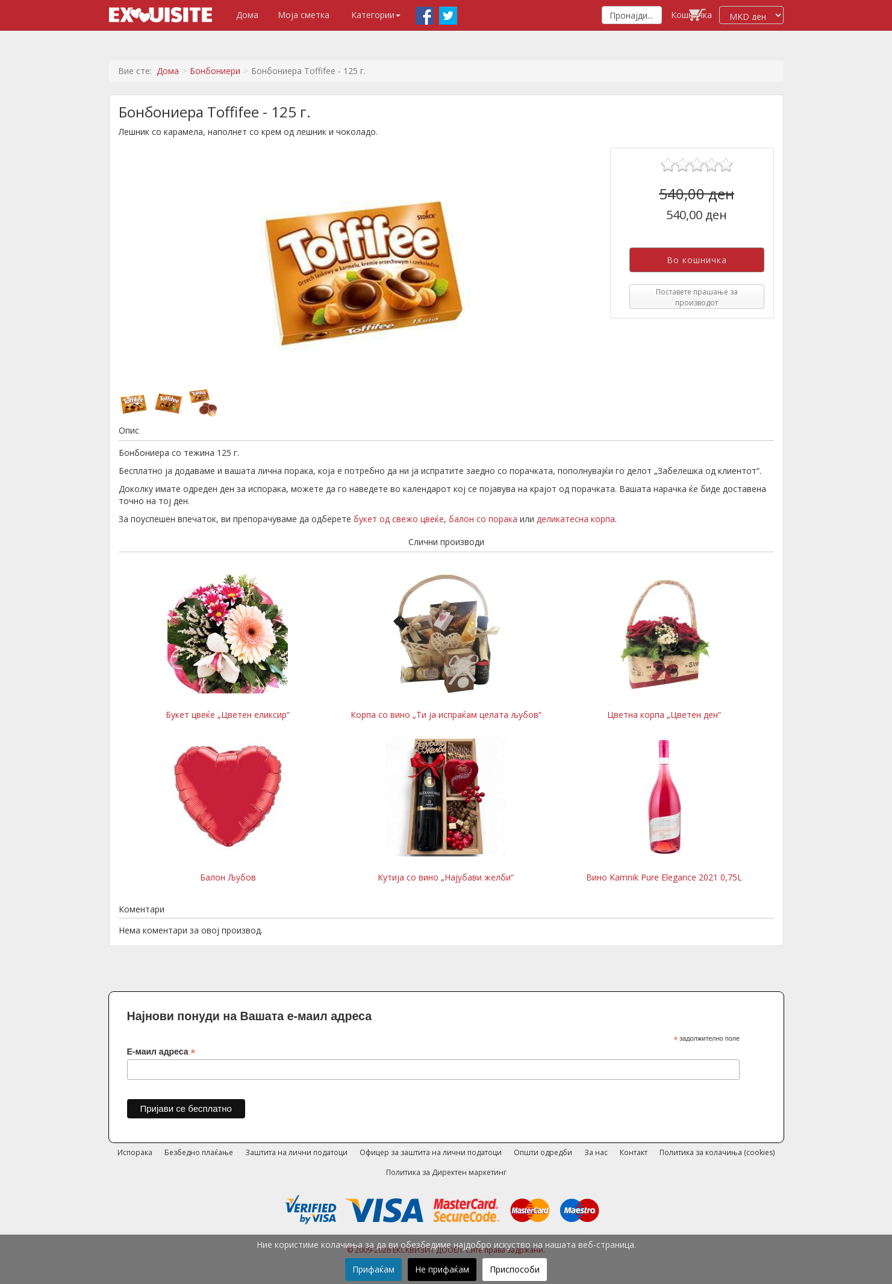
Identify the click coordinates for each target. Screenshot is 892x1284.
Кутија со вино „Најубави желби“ (446, 809)
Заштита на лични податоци (296, 1152)
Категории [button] (376, 14)
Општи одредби (543, 1152)
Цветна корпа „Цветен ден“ (664, 646)
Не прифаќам (442, 1269)
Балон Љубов (227, 809)
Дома (247, 14)
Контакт (633, 1152)
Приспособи (515, 1269)
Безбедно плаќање (198, 1152)
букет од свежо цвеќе (399, 519)
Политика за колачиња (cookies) (717, 1152)
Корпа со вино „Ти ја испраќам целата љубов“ (446, 646)
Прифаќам (373, 1269)
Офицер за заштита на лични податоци (431, 1152)
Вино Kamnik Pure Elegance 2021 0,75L (664, 809)
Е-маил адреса (161, 1052)
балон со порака (483, 519)
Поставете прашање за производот (697, 297)
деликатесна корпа (576, 519)
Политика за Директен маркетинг (446, 1172)
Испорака (134, 1152)
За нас (596, 1152)
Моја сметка (303, 14)
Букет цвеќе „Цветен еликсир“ (228, 646)
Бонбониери (215, 70)
